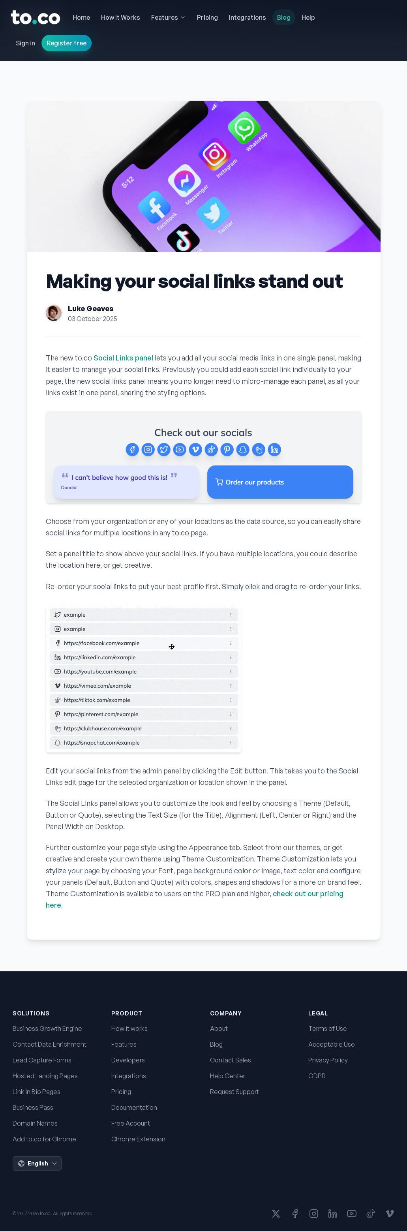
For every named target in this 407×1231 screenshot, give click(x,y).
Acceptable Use (331, 1044)
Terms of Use (327, 1028)
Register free (66, 43)
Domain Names (35, 1123)
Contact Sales (230, 1060)
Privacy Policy (328, 1060)
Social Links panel (123, 357)
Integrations (128, 1076)
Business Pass (33, 1107)
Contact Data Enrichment (49, 1044)
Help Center (227, 1076)
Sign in (25, 43)
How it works (129, 1028)
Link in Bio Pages (36, 1092)
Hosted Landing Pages (45, 1076)
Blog (216, 1044)
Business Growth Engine (47, 1028)
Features (124, 1044)
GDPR (317, 1076)
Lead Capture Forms (42, 1060)
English (37, 1163)
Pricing (121, 1092)
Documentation (134, 1107)
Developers (128, 1060)
